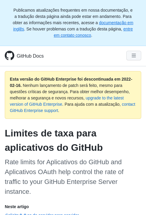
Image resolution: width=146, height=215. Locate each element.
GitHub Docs (30, 56)
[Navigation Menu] (133, 55)
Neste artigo (17, 206)
